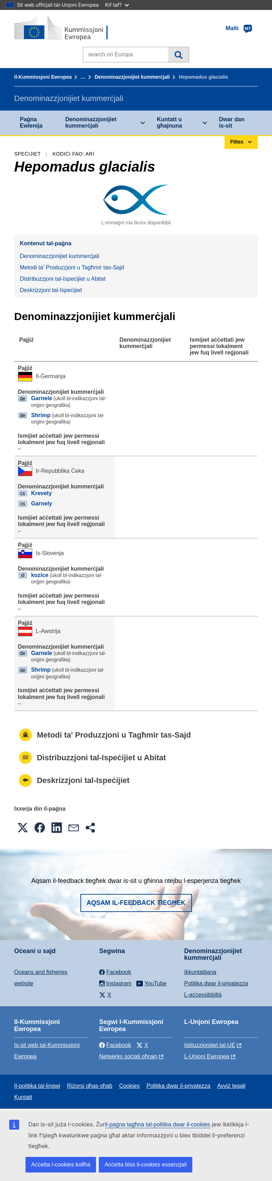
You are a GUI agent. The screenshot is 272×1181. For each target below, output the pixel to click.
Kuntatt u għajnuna (169, 122)
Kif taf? (117, 5)
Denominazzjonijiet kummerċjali (132, 77)
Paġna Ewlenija (31, 122)
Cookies (129, 1086)
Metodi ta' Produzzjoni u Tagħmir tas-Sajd (72, 267)
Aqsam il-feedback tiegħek (136, 902)
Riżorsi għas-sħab (89, 1086)
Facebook (115, 1045)
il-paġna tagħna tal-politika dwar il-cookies (157, 1124)
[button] (23, 828)
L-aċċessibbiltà (203, 995)
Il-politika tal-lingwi (37, 1086)
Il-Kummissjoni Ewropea (43, 77)
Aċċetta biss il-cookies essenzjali (145, 1165)
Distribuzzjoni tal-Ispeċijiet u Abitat (63, 279)
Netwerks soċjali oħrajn (128, 1056)
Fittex (178, 54)
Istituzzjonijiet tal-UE (209, 1045)
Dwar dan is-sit (231, 122)
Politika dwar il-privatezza (216, 983)
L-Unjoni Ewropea (206, 1056)
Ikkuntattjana (200, 972)
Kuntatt (23, 1097)
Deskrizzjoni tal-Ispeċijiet (51, 290)
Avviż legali (231, 1086)
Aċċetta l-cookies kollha (60, 1165)
